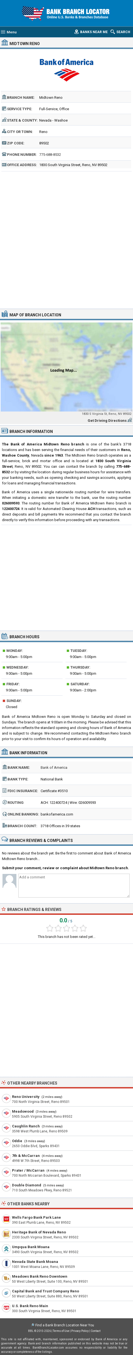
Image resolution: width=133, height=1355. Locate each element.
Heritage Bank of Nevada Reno (39, 1232)
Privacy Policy (80, 1330)
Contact (95, 1330)
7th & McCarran (26, 1156)
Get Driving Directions (107, 420)
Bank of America (54, 767)
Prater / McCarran (28, 1170)
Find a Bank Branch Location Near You (64, 1325)
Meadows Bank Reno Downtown (39, 1276)
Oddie (17, 1141)
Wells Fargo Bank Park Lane (36, 1217)
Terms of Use (61, 1330)
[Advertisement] (66, 239)
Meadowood (23, 1111)
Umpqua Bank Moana (31, 1247)
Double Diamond (26, 1185)
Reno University (26, 1097)
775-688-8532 (50, 154)
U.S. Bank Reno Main (30, 1306)
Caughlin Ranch (26, 1126)
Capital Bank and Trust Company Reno (45, 1291)
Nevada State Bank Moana (35, 1262)
